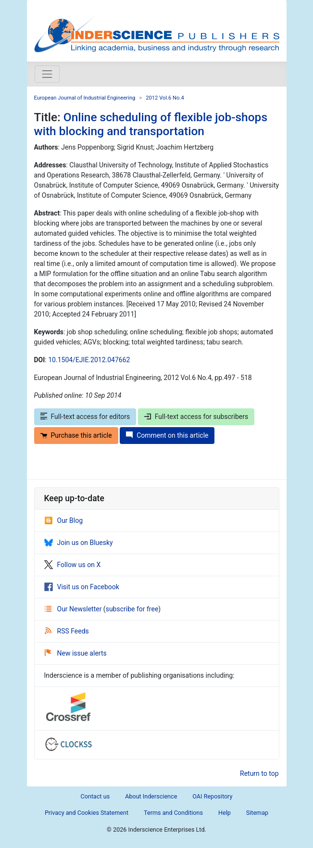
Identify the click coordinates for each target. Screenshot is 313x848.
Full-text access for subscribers (196, 416)
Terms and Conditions (173, 812)
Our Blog (63, 520)
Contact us (95, 796)
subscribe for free (132, 609)
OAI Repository (212, 796)
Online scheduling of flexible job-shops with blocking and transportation (151, 124)
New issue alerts (76, 653)
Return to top (259, 773)
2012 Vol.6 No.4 (165, 98)
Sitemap (257, 812)
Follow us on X (72, 565)
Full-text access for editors (85, 416)
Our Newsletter (74, 609)
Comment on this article (167, 435)
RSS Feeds (67, 631)
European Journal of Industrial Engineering (85, 98)
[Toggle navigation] (47, 74)
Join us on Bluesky (78, 542)
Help (224, 812)
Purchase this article (76, 435)
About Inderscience (151, 796)
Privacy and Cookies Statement (86, 812)
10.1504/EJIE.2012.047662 (89, 360)
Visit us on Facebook (81, 587)
